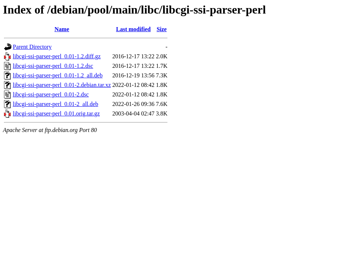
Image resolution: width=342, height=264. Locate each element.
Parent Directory (32, 47)
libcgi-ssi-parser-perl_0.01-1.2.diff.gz (57, 56)
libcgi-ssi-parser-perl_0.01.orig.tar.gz (56, 113)
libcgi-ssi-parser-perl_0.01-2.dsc (51, 94)
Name (62, 29)
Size (162, 29)
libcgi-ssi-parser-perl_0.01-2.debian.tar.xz (62, 85)
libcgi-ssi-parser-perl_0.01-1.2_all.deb (57, 75)
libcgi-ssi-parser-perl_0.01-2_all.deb (55, 104)
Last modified (133, 29)
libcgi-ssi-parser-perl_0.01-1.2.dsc (53, 66)
